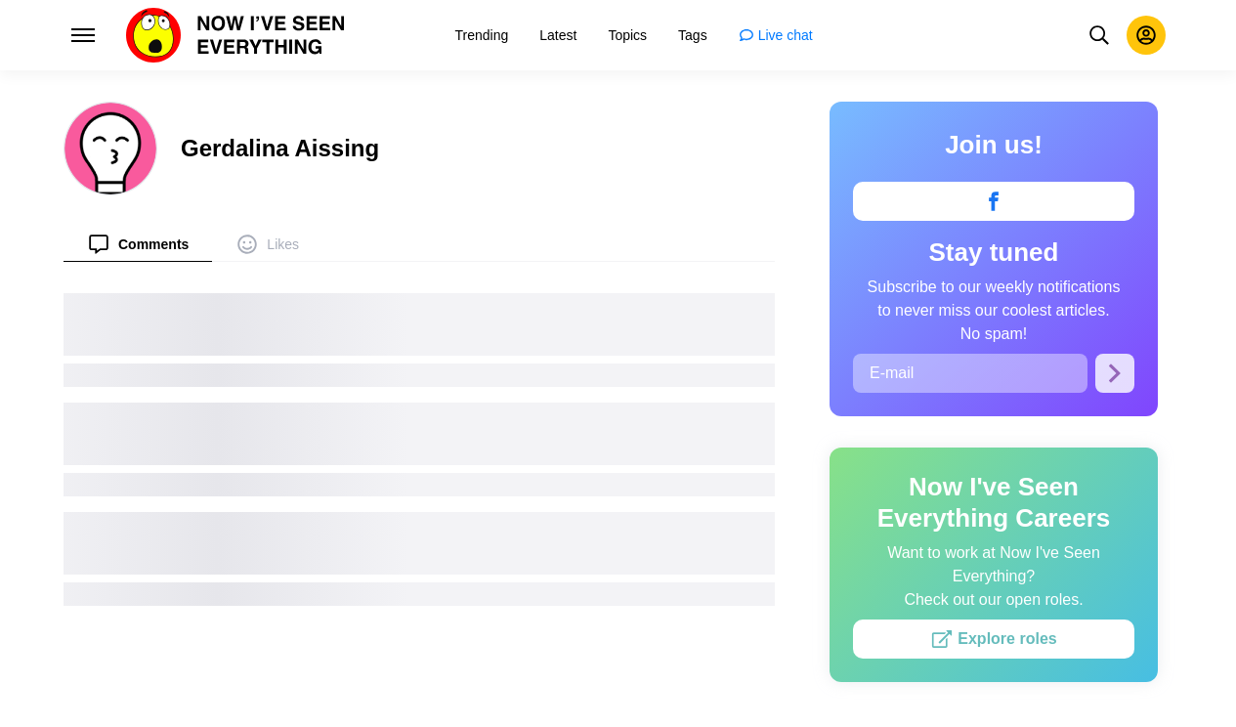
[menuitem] (138, 244)
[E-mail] (970, 373)
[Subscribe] (1114, 373)
